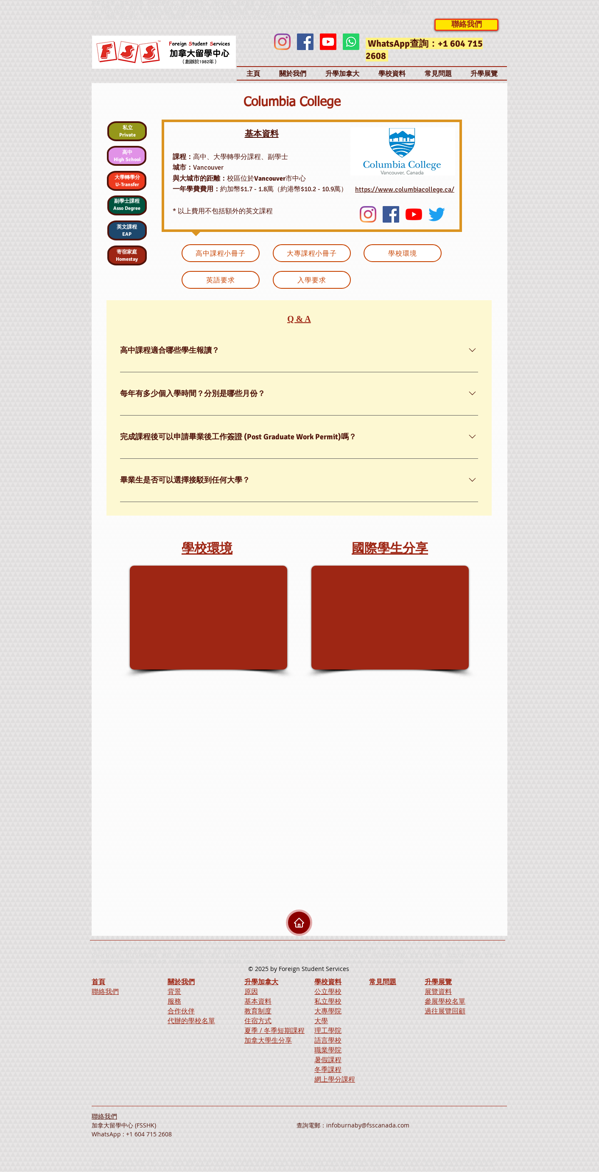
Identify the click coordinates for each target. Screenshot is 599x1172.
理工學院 (327, 1030)
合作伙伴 (181, 1011)
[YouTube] (414, 214)
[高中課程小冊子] (221, 253)
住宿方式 (258, 1020)
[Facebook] (305, 41)
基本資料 (258, 1001)
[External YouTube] (208, 617)
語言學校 (327, 1040)
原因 (251, 991)
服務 (174, 1001)
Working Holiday (421, 961)
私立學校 (327, 1001)
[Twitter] (436, 214)
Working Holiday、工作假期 (295, 16)
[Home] (299, 923)
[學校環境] (403, 253)
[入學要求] (312, 280)
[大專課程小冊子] (312, 253)
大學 (321, 1020)
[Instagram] (282, 41)
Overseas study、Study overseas (225, 16)
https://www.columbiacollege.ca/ (404, 189)
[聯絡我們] (466, 25)
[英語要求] (221, 280)
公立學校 (327, 991)
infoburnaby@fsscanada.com (367, 1125)
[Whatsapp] (351, 41)
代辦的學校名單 (191, 1020)
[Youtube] (328, 41)
